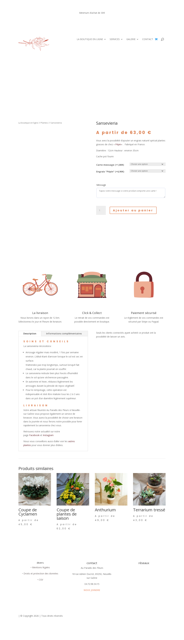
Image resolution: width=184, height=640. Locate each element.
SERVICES (115, 39)
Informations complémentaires (64, 333)
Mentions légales (41, 567)
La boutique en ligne (28, 122)
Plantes (44, 122)
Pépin (118, 144)
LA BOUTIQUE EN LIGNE (90, 39)
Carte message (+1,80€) (110, 164)
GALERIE (130, 39)
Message (101, 184)
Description (29, 333)
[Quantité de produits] (101, 210)
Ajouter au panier (133, 210)
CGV (41, 579)
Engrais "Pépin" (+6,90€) (110, 171)
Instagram (48, 435)
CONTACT (147, 39)
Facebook (34, 435)
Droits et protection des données (41, 573)
